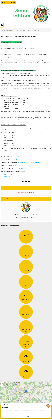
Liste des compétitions (9, 2)
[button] (26, 391)
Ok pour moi (26, 416)
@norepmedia (35, 162)
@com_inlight (16, 165)
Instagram (7, 176)
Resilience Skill (20, 156)
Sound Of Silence (19, 168)
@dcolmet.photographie (24, 162)
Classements (35, 30)
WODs (28, 30)
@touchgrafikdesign (19, 159)
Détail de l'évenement (8, 30)
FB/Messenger (8, 174)
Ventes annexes (21, 30)
